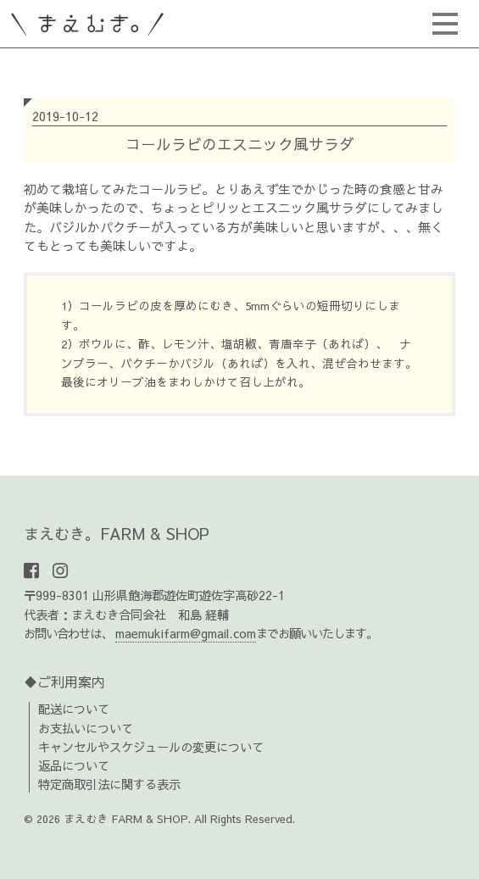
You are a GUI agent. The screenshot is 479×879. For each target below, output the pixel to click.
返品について (73, 765)
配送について (73, 708)
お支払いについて (85, 728)
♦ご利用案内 (64, 681)
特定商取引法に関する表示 (109, 784)
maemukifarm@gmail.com (185, 633)
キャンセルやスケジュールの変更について (151, 746)
